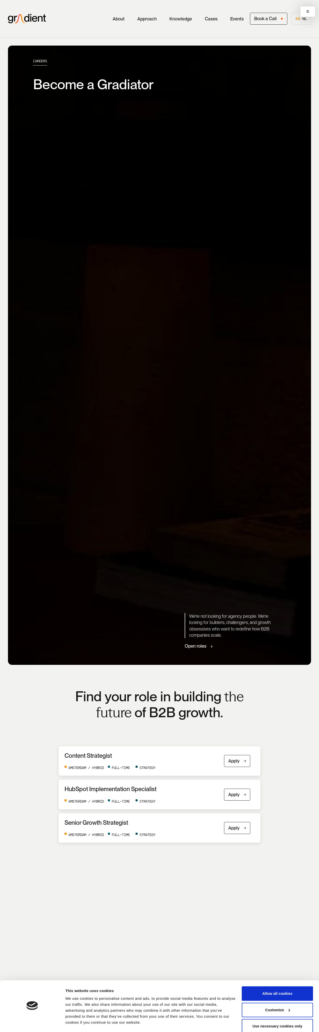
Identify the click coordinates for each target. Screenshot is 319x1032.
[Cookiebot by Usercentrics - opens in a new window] (32, 1022)
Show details (76, 1022)
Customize (277, 996)
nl (304, 19)
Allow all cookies (277, 979)
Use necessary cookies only (277, 1012)
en (298, 19)
